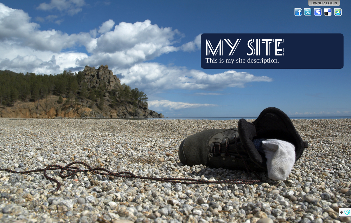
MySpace (318, 12)
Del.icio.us (328, 12)
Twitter (308, 12)
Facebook (298, 12)
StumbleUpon (338, 12)
